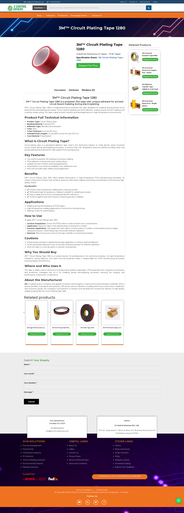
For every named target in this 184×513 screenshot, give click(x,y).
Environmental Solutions (33, 463)
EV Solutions (28, 456)
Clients (118, 445)
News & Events (145, 2)
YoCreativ (124, 492)
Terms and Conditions (78, 463)
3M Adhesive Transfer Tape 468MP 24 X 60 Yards (150, 86)
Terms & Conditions (84, 490)
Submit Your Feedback (124, 467)
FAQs (117, 456)
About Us (123, 2)
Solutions (39, 8)
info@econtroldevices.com (34, 2)
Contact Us (133, 2)
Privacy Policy (75, 456)
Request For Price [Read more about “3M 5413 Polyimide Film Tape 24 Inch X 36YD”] (62, 334)
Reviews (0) (88, 90)
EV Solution (63, 15)
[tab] (60, 90)
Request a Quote (122, 460)
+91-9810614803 (53, 2)
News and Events (122, 449)
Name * (92, 366)
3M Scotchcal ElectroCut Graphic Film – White (149, 70)
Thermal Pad (28, 449)
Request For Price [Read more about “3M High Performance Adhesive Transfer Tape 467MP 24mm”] (37, 334)
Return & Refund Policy (79, 460)
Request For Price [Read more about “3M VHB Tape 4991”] (87, 334)
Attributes (74, 90)
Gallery (155, 2)
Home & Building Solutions (34, 460)
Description (60, 90)
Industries (50, 15)
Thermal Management (32, 445)
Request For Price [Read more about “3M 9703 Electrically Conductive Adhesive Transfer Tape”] (113, 334)
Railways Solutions (30, 467)
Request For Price (88, 65)
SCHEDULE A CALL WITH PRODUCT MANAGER (120, 476)
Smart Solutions (121, 453)
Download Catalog (122, 463)
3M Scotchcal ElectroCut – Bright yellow (149, 103)
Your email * (92, 375)
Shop (40, 15)
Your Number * (92, 385)
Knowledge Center (80, 15)
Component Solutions (32, 453)
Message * (92, 394)
